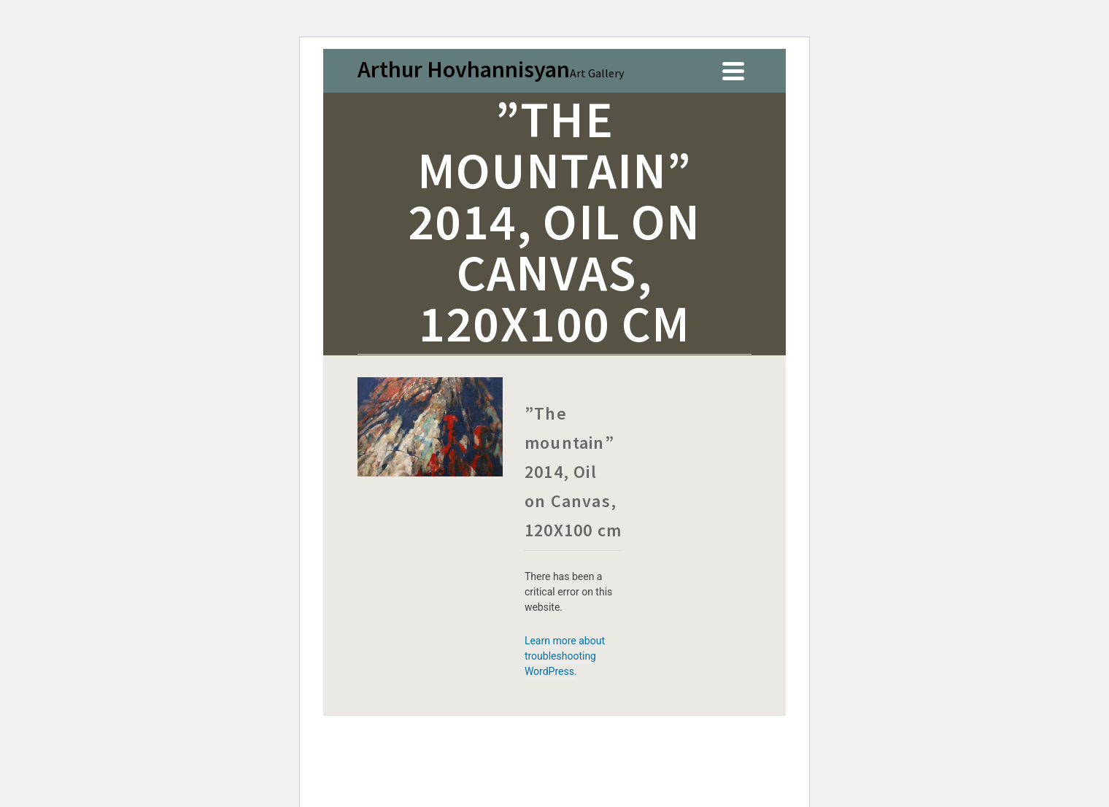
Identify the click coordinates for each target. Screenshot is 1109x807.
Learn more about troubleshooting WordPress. (565, 656)
